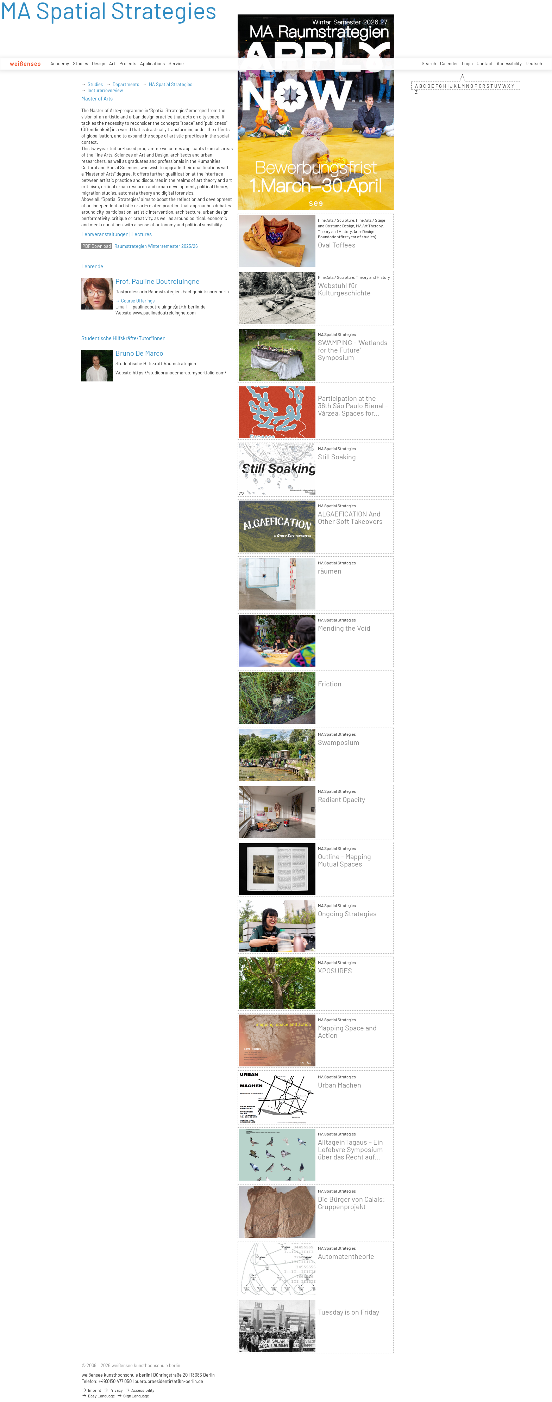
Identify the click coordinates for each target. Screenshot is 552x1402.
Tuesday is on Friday (348, 1312)
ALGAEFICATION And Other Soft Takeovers (350, 517)
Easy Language (98, 1395)
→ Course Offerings (135, 301)
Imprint (91, 1390)
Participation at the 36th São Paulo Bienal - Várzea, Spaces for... (353, 405)
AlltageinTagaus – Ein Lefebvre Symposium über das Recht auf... (350, 1149)
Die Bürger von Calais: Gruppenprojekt (351, 1202)
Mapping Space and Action (347, 1031)
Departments (126, 84)
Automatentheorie (346, 1256)
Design (98, 63)
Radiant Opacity (341, 799)
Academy (59, 63)
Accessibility (509, 63)
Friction (329, 683)
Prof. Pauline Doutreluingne (157, 281)
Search (429, 63)
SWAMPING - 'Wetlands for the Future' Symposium (353, 350)
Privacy (113, 1390)
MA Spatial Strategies (170, 84)
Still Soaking (337, 456)
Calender (449, 63)
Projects (127, 63)
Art (112, 63)
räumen (329, 571)
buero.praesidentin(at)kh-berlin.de (168, 1381)
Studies (80, 63)
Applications (152, 63)
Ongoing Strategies (347, 913)
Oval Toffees (337, 245)
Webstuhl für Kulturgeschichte (344, 289)
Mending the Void (344, 628)
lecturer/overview (105, 90)
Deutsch (534, 63)
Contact (485, 63)
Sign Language (133, 1395)
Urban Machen (339, 1085)
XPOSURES (335, 970)
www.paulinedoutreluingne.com (164, 313)
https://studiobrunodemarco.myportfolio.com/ (179, 372)
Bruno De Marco (139, 353)
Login (467, 63)
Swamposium (338, 742)
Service (176, 63)
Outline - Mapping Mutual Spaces (344, 860)
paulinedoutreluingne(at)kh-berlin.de (169, 307)
